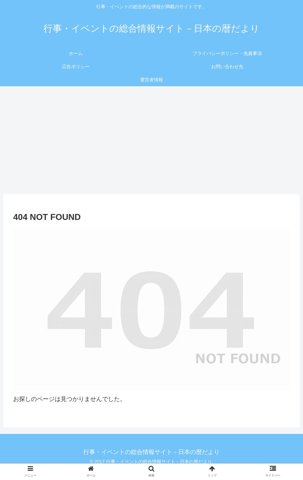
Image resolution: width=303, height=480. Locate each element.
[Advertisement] (151, 140)
